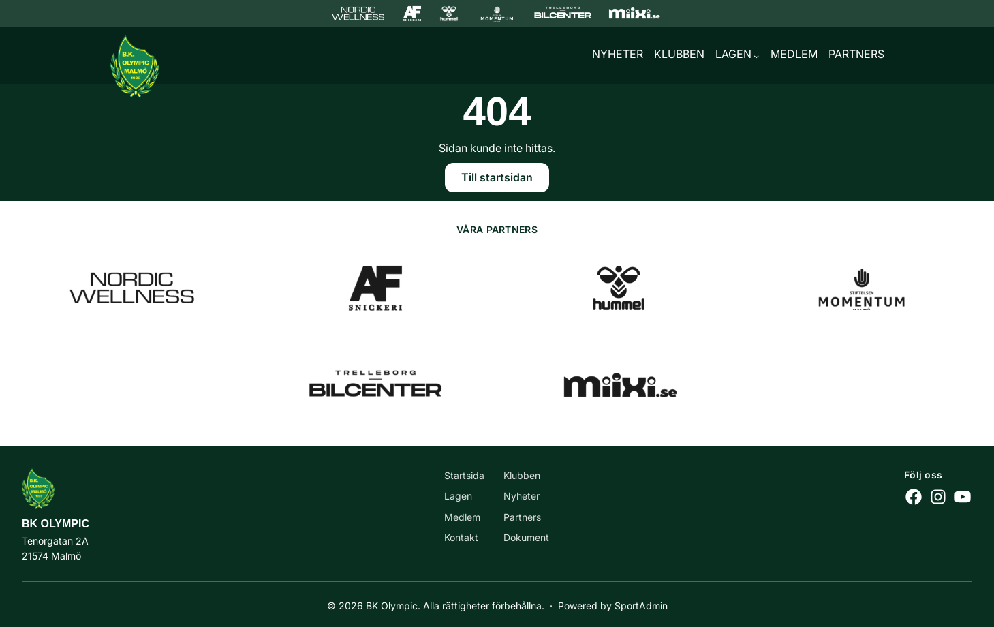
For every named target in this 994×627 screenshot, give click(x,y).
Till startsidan (497, 177)
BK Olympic (55, 524)
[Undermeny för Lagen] (756, 56)
